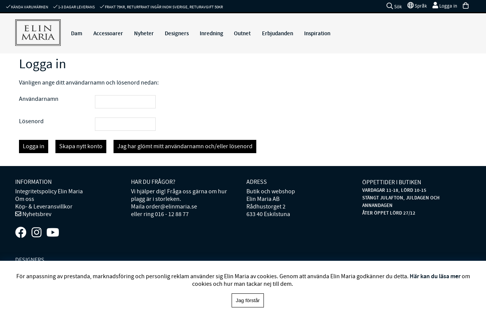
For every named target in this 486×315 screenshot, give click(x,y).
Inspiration (317, 33)
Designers (177, 33)
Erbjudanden (277, 33)
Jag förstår (248, 300)
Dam (76, 33)
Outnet (242, 33)
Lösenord (31, 121)
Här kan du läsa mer (435, 276)
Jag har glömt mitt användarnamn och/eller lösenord (184, 146)
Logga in (33, 146)
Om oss (24, 199)
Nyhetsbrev (36, 214)
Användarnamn (38, 99)
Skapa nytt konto (81, 146)
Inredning (211, 33)
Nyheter (144, 33)
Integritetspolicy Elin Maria (49, 191)
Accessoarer (108, 33)
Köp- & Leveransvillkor (44, 206)
